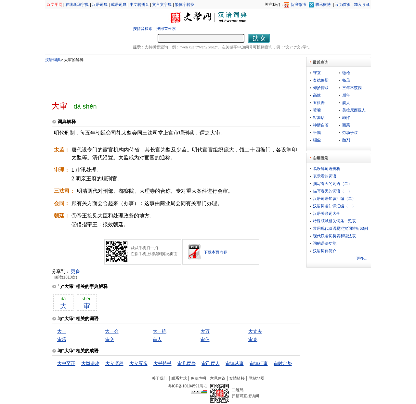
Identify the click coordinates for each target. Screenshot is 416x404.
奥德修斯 (321, 80)
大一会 (112, 331)
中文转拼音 (139, 4)
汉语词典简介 (324, 251)
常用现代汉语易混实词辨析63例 (340, 228)
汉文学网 (54, 4)
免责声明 (198, 378)
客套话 (319, 117)
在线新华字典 (77, 4)
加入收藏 (362, 4)
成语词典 (118, 4)
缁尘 (317, 140)
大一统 (159, 331)
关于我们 (159, 378)
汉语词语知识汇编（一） (334, 206)
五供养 (319, 102)
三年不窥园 (352, 87)
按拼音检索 (142, 28)
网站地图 (256, 378)
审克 (252, 339)
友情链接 (237, 378)
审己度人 (211, 363)
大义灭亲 (138, 363)
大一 (61, 331)
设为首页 (343, 4)
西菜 (346, 125)
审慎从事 (235, 363)
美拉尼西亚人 (354, 110)
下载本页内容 (215, 252)
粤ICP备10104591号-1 (187, 386)
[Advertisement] (165, 79)
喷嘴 (317, 110)
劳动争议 (350, 132)
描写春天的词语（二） (332, 183)
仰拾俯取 (321, 87)
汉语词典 (100, 4)
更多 (75, 271)
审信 (205, 339)
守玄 (317, 73)
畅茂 (346, 80)
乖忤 (346, 117)
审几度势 (186, 363)
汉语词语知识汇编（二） (334, 198)
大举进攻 (90, 363)
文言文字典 (162, 4)
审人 (157, 339)
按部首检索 (166, 28)
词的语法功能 (324, 243)
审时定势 (283, 363)
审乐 (61, 339)
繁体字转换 (184, 4)
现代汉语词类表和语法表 (334, 236)
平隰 (317, 132)
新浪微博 (298, 4)
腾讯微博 (323, 4)
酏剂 (346, 140)
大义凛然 (114, 363)
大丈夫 (255, 331)
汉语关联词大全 (326, 213)
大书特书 (162, 363)
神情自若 (321, 125)
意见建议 (218, 378)
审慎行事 (259, 363)
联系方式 (179, 378)
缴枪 (346, 73)
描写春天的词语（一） (332, 191)
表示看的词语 (324, 176)
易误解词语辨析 (326, 168)
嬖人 (346, 102)
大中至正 (66, 363)
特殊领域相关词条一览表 (334, 221)
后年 (346, 95)
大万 (205, 331)
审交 (109, 339)
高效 (317, 95)
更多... (361, 258)
